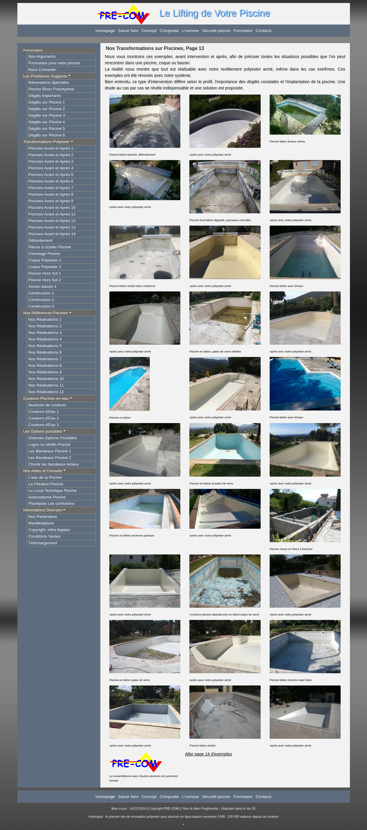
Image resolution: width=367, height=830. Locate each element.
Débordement (40, 240)
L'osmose (190, 30)
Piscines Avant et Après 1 (50, 148)
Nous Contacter (42, 69)
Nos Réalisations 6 (45, 352)
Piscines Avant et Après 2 (50, 155)
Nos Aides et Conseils (42, 471)
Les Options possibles (42, 431)
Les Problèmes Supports (45, 76)
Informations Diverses (42, 510)
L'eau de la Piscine (45, 477)
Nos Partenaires (42, 516)
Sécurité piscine (216, 30)
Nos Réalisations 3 (45, 332)
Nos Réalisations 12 (46, 392)
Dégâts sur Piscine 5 (46, 128)
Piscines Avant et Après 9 (50, 201)
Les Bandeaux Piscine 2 (49, 457)
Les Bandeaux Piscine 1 (49, 451)
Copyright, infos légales (49, 530)
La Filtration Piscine (45, 484)
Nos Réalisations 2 (45, 326)
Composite (169, 30)
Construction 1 (41, 293)
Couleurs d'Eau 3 (43, 424)
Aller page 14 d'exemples (208, 754)
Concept (149, 30)
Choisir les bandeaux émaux (53, 464)
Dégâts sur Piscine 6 (46, 135)
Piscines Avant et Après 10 (52, 207)
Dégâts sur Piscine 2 (46, 109)
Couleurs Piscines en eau (46, 398)
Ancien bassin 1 (42, 286)
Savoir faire (128, 30)
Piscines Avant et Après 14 (52, 234)
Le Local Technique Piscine (52, 490)
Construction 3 (41, 306)
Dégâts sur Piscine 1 (46, 102)
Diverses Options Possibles (52, 438)
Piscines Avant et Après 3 (50, 161)
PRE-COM (171, 808)
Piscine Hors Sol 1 (44, 273)
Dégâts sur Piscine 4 (46, 122)
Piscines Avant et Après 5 (50, 174)
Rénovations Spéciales (48, 82)
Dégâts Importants (44, 95)
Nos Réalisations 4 (45, 339)
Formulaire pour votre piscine (54, 63)
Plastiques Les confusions (51, 503)
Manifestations (41, 523)
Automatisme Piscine (47, 497)
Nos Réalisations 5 (45, 345)
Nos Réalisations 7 (45, 359)
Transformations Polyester (46, 141)
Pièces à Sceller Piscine (49, 247)
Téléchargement (42, 543)
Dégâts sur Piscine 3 (46, 115)
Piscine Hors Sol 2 (44, 280)
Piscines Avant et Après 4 (50, 168)
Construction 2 (41, 299)
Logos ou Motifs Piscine (49, 444)
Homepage (105, 30)
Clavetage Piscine (44, 253)
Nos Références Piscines (45, 313)
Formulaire (243, 30)
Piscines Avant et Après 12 (52, 220)
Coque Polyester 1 (44, 260)
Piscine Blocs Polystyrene (51, 89)
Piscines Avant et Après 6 (50, 181)
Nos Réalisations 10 (46, 378)
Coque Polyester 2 (44, 266)
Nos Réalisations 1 (45, 319)
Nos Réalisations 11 (46, 385)
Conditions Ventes (44, 536)
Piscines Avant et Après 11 (52, 214)
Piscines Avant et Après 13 (52, 227)
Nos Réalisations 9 (45, 372)
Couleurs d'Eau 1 (43, 411)
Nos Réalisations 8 (45, 365)
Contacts (264, 30)
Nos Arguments (42, 56)
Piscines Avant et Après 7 (50, 188)
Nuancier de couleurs (47, 405)
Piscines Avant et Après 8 (50, 194)
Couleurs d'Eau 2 (43, 418)
